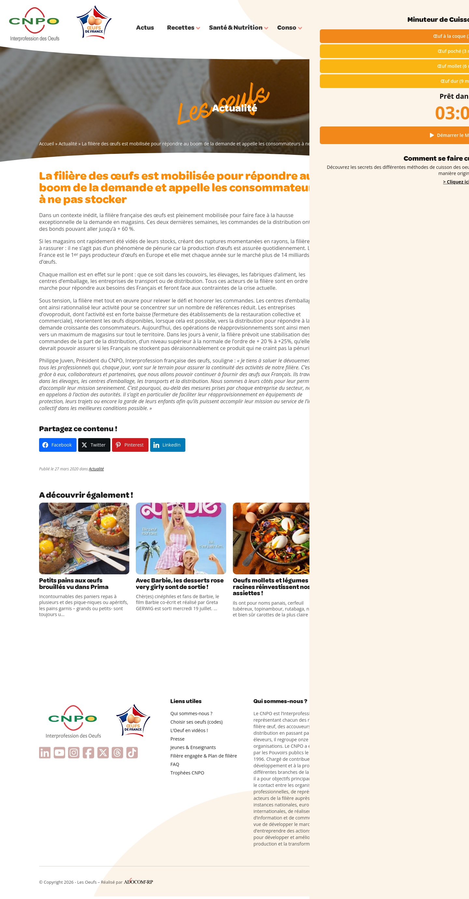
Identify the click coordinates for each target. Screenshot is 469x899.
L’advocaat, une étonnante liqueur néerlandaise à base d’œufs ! (379, 549)
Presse (177, 741)
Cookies (386, 883)
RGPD (370, 883)
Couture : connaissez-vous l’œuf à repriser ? (378, 563)
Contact (422, 883)
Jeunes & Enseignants (193, 750)
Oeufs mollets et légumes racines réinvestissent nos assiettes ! (277, 588)
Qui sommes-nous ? (414, 9)
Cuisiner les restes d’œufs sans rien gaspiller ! (380, 508)
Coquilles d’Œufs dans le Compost (379, 574)
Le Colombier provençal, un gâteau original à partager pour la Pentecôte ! (383, 477)
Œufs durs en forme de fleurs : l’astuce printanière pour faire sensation (383, 521)
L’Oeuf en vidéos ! (189, 733)
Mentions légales (344, 883)
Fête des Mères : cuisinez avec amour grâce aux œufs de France (382, 436)
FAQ (174, 767)
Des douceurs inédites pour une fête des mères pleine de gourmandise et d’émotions (386, 453)
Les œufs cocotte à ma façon (373, 466)
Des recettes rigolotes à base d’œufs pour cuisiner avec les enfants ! (381, 408)
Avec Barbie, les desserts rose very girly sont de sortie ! (178, 588)
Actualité (68, 143)
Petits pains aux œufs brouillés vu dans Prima (78, 585)
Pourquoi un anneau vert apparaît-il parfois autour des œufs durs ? (381, 535)
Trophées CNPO (187, 775)
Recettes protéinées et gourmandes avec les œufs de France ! (386, 422)
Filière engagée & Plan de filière (203, 758)
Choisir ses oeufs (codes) (196, 724)
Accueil (46, 143)
